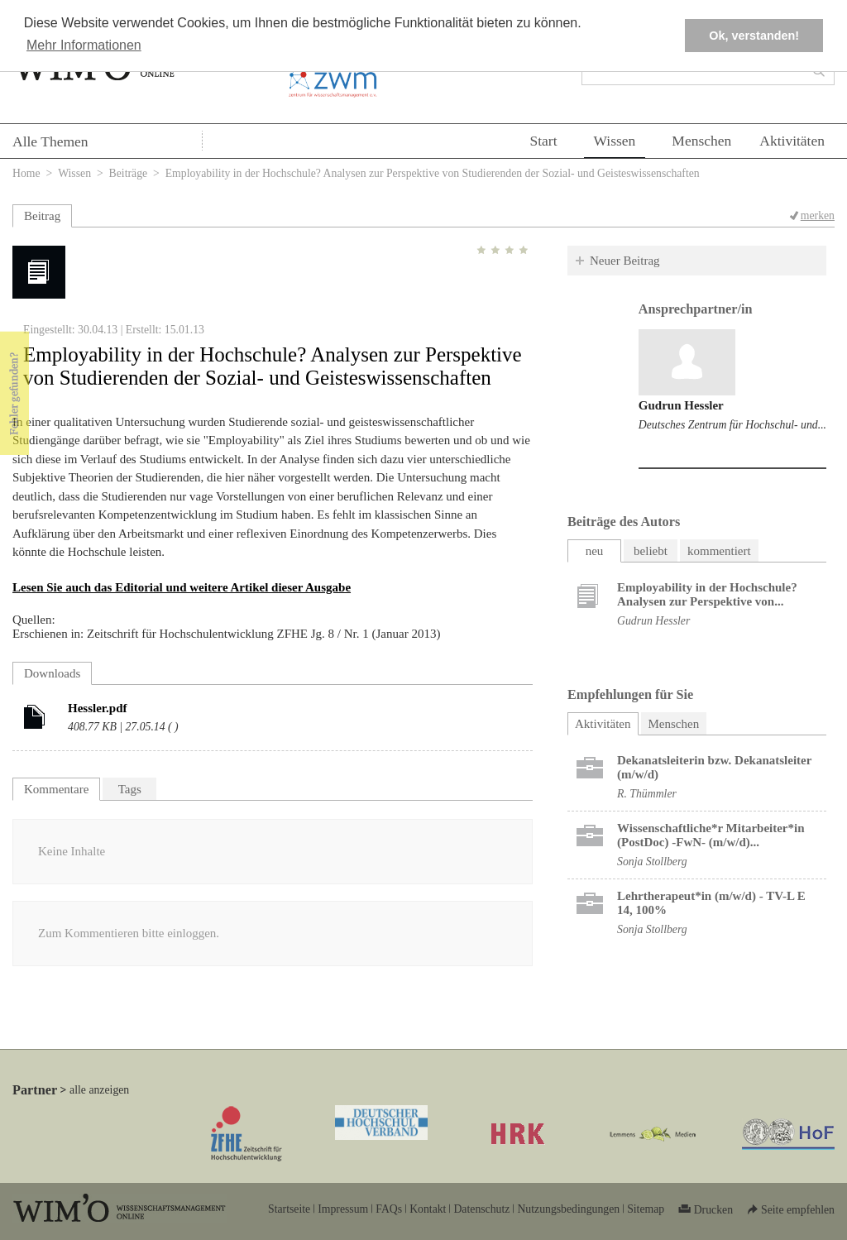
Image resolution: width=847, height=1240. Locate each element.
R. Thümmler (647, 794)
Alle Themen (50, 141)
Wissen (615, 140)
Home (26, 173)
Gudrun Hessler (681, 405)
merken (818, 215)
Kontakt (427, 1209)
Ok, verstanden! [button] (754, 35)
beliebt (651, 551)
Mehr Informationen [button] (83, 45)
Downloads (52, 673)
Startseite (289, 1209)
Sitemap (645, 1209)
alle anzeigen (99, 1090)
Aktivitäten (792, 140)
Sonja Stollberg (652, 861)
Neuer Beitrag (625, 260)
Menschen (701, 140)
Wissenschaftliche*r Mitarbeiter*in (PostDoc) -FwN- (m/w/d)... (711, 835)
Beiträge (128, 173)
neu (595, 551)
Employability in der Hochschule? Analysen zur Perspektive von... (707, 594)
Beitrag (42, 216)
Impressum (343, 1209)
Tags (129, 789)
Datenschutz (481, 1209)
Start (543, 140)
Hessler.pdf (97, 708)
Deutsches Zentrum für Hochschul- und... (732, 425)
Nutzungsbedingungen (568, 1209)
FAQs (389, 1209)
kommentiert (719, 551)
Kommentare (56, 789)
